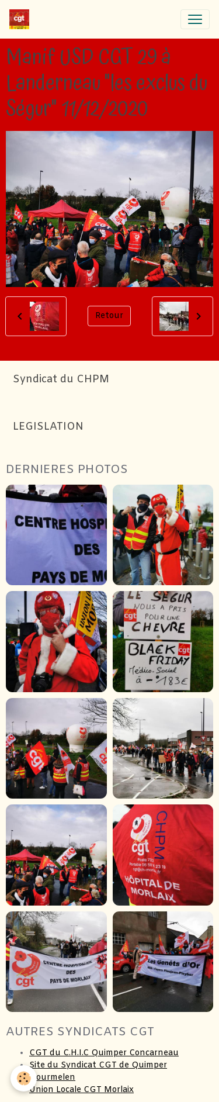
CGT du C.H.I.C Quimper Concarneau (104, 1053)
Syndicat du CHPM (61, 380)
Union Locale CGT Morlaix (81, 1090)
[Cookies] (24, 1078)
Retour (109, 316)
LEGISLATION (48, 427)
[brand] (21, 19)
